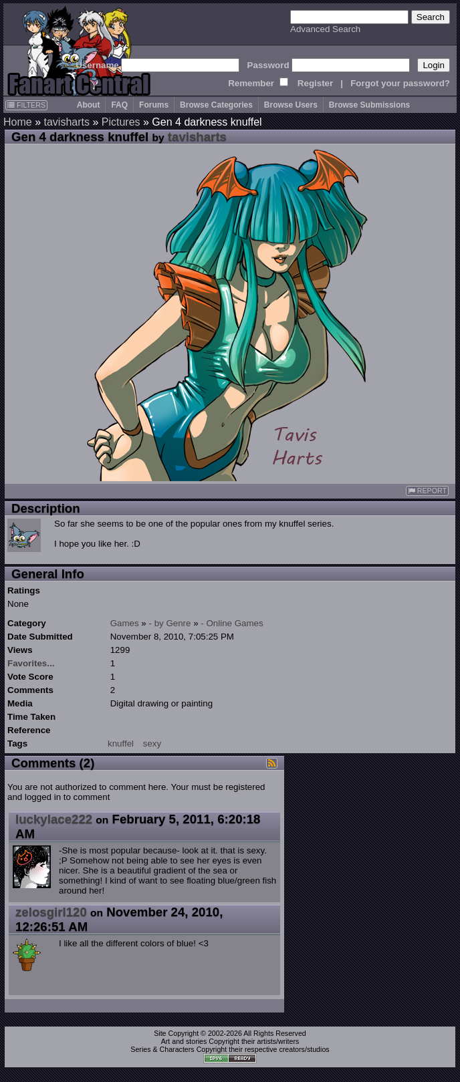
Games (124, 623)
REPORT (427, 491)
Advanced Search (325, 29)
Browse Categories (216, 105)
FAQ (119, 105)
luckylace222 (53, 819)
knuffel (121, 743)
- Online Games (232, 623)
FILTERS (26, 105)
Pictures (121, 122)
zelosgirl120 (51, 912)
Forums (153, 105)
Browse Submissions (369, 105)
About (88, 105)
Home (17, 122)
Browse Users (291, 105)
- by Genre (170, 623)
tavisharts (66, 122)
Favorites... (30, 663)
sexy (152, 743)
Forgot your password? (400, 83)
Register (315, 83)
